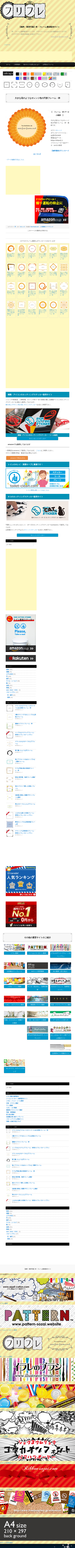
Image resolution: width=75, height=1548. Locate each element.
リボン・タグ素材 (11, 1107)
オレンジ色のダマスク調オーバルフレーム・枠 (42, 255)
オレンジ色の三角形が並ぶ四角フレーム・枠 (21, 274)
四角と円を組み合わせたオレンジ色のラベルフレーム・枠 (63, 256)
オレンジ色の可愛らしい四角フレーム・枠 (63, 274)
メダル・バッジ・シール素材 (15, 1101)
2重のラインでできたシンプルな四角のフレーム (26, 1136)
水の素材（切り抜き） (60, 971)
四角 (7, 669)
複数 (54, 78)
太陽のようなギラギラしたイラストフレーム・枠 (53, 312)
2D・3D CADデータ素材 (37, 1020)
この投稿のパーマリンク (46, 226)
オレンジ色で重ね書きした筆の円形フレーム (11, 255)
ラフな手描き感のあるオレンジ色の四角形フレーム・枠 (21, 312)
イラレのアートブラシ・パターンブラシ (61, 954)
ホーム (8, 64)
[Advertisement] (23, 180)
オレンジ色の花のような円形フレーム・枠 (42, 312)
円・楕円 (10, 695)
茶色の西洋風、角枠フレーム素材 (25, 777)
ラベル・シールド (11, 681)
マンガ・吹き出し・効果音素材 (38, 988)
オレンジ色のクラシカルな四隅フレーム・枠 (32, 274)
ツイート (7, 45)
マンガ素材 (9, 1105)
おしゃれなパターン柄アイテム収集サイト (61, 1036)
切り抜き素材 (10, 1114)
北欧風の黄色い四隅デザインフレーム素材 (24, 1188)
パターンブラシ (11, 692)
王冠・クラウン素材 (12, 1103)
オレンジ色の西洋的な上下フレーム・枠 (11, 292)
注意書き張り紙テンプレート (15, 1117)
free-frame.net (34, 226)
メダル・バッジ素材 (14, 986)
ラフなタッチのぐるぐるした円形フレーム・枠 (32, 255)
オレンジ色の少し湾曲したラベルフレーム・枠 (53, 255)
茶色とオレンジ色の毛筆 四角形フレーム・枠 (11, 274)
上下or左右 (9, 674)
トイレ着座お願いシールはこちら (37, 490)
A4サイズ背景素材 (37, 971)
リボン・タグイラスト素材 (14, 1005)
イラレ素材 (14, 953)
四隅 (7, 672)
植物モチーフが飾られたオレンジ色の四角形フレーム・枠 (11, 312)
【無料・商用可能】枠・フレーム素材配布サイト (39, 27)
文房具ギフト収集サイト (60, 1053)
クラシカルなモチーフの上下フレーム (23, 1153)
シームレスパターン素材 (37, 953)
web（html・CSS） (12, 690)
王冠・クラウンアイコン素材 (61, 1005)
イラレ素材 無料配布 (12, 1096)
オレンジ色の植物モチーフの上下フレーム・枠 (42, 274)
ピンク (44, 78)
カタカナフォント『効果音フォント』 (61, 988)
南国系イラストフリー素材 (14, 1110)
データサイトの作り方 (60, 1020)
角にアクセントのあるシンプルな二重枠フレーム (26, 1165)
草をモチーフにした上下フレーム (25, 804)
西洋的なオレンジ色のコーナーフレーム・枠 (63, 293)
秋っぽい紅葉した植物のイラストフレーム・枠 (53, 293)
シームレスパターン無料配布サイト (17, 1098)
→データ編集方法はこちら (15, 159)
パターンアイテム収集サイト (15, 1119)
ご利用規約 (16, 64)
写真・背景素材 (11, 1112)
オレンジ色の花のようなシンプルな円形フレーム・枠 (32, 312)
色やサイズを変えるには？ (31, 64)
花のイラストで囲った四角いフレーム (23, 1183)
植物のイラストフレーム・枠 (23, 723)
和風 (7, 688)
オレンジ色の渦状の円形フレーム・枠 (21, 292)
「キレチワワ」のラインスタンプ (14, 1069)
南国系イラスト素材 (38, 1005)
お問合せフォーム (48, 64)
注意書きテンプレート (14, 971)
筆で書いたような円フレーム (23, 750)
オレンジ (38, 74)
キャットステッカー (31, 530)
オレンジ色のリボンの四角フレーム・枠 (53, 274)
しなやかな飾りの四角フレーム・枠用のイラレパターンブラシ (30, 1200)
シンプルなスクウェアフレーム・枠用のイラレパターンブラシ (30, 1147)
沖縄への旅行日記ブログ (13, 1121)
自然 (7, 685)
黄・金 (49, 74)
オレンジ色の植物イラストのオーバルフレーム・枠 (21, 255)
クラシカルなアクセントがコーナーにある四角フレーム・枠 (30, 1130)
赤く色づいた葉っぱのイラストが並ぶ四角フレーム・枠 (32, 293)
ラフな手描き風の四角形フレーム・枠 (23, 1171)
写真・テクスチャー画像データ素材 (14, 1021)
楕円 (7, 678)
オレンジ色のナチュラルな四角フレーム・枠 (63, 312)
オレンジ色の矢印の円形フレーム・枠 (42, 292)
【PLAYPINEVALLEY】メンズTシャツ (37, 1036)
